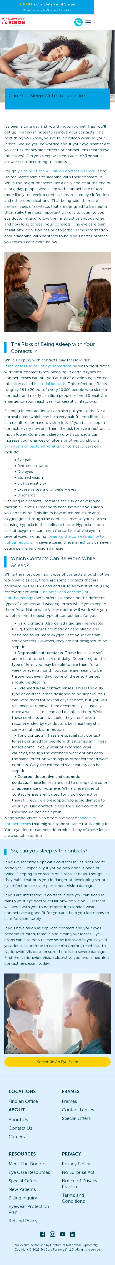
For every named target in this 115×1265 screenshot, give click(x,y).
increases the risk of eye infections (40, 366)
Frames (69, 1101)
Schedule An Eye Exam (57, 1061)
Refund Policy (23, 1220)
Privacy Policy (76, 1163)
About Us (18, 1119)
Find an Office (23, 1101)
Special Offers (76, 1118)
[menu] (109, 22)
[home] (13, 22)
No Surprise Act (78, 1172)
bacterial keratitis (50, 383)
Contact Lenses (78, 1109)
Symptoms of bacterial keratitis (32, 446)
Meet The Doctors (28, 1163)
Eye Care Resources (29, 1172)
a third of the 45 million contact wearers (58, 171)
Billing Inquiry (23, 1198)
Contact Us (20, 1128)
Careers (17, 1136)
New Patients (22, 1189)
